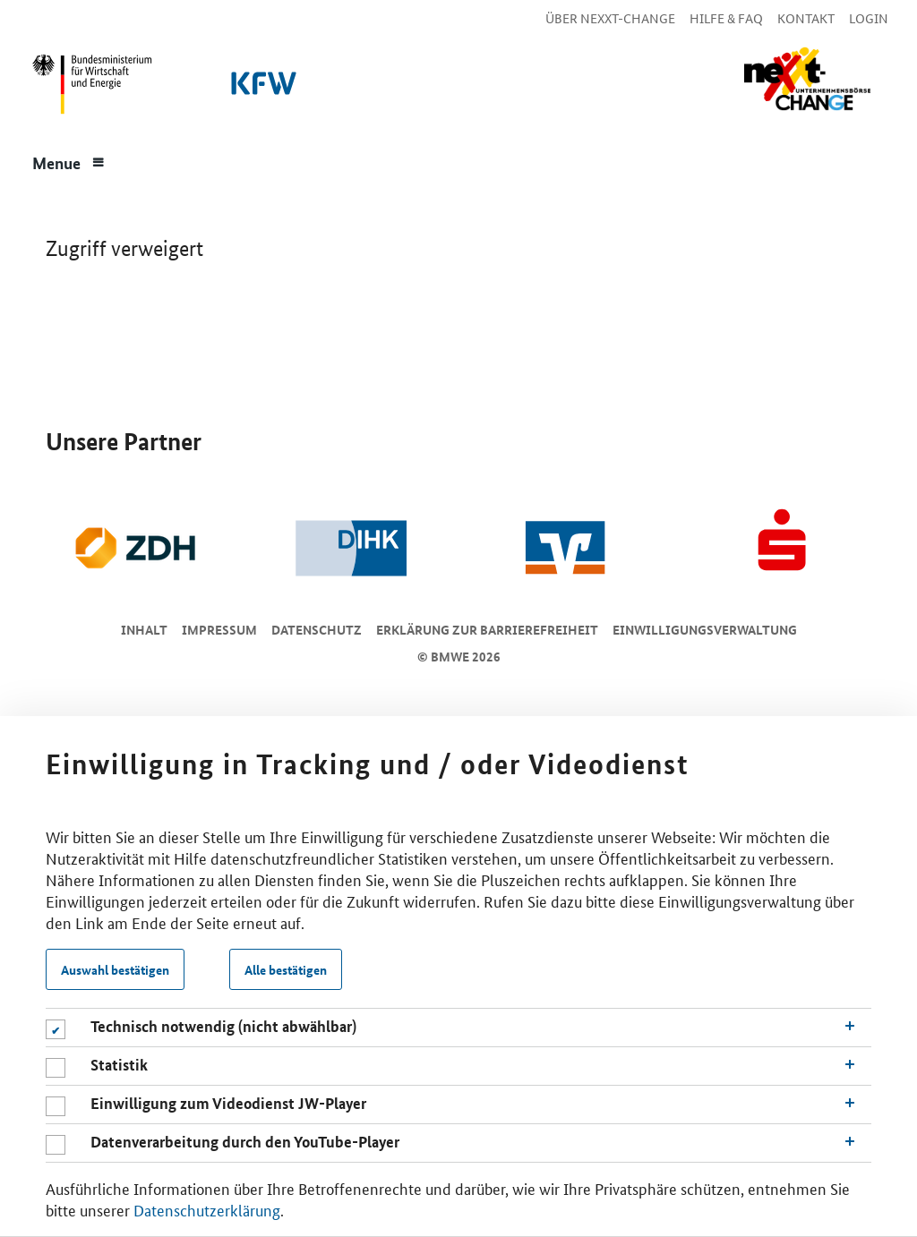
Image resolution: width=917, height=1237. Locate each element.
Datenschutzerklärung (206, 1209)
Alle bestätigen (285, 969)
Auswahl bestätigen (115, 969)
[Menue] (69, 161)
